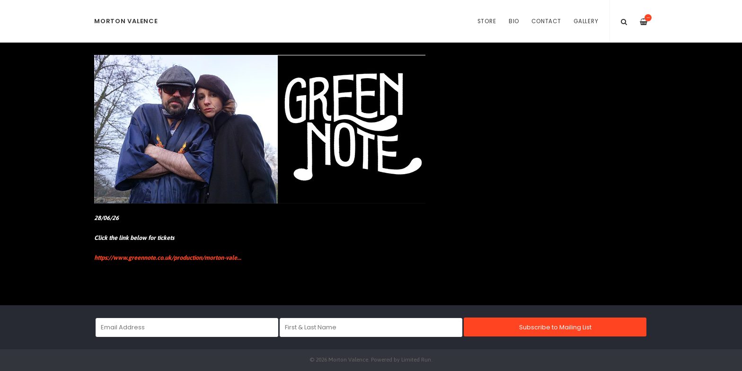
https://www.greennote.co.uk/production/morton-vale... (167, 257)
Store (486, 21)
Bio (514, 21)
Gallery (586, 21)
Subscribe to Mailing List (555, 327)
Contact (546, 21)
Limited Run (416, 359)
